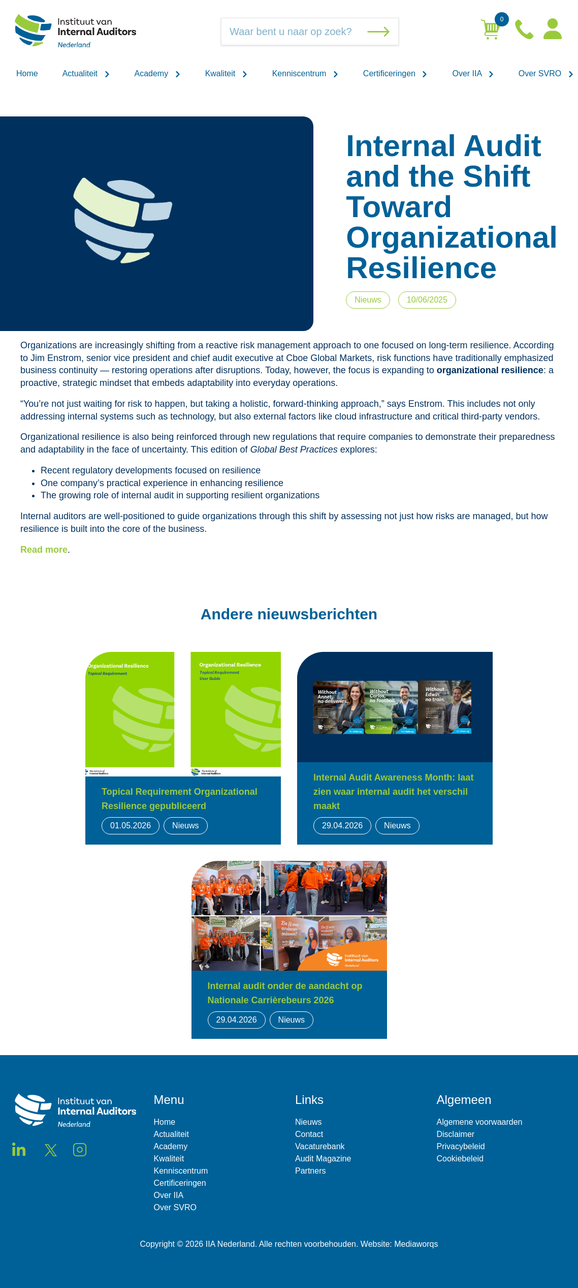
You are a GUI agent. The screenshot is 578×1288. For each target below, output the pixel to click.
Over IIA (473, 73)
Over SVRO (546, 73)
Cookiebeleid (460, 1158)
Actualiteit (86, 73)
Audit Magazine (323, 1158)
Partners (310, 1170)
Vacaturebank (320, 1146)
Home (27, 73)
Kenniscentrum (305, 73)
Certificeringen (395, 73)
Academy (158, 73)
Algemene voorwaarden (480, 1122)
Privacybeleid (461, 1146)
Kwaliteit (226, 73)
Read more (44, 550)
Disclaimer (456, 1134)
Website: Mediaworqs (399, 1244)
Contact (309, 1134)
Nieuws (308, 1122)
